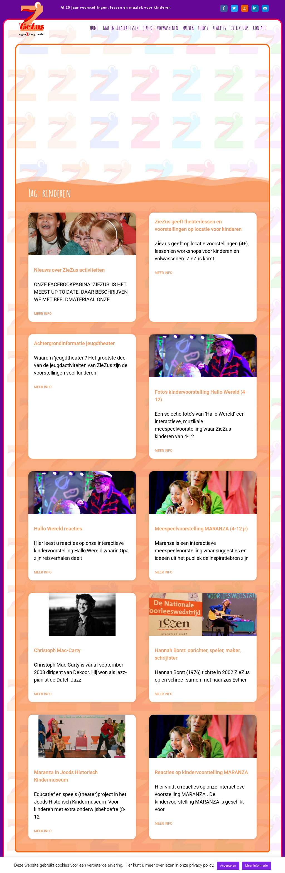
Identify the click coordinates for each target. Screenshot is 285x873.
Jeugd (148, 27)
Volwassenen (167, 27)
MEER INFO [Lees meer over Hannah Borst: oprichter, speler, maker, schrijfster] (163, 694)
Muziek (188, 27)
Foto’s (203, 27)
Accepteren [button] (228, 865)
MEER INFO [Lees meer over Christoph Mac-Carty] (42, 694)
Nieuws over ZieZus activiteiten (69, 270)
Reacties (219, 27)
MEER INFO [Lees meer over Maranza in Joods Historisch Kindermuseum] (42, 831)
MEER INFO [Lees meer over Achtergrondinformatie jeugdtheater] (42, 387)
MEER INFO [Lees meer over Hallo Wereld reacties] (42, 572)
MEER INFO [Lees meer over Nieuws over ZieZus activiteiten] (42, 314)
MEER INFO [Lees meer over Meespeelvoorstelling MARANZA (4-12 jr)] (163, 572)
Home (94, 27)
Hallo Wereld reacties (58, 529)
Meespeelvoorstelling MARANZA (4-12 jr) (201, 529)
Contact (259, 27)
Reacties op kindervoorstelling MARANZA (201, 772)
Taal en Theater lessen (121, 27)
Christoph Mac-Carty (57, 650)
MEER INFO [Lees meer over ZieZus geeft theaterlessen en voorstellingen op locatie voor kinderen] (163, 273)
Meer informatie (256, 865)
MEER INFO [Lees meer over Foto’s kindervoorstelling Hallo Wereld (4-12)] (163, 451)
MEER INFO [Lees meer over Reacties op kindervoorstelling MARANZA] (163, 823)
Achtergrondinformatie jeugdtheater (74, 343)
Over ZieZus (239, 27)
